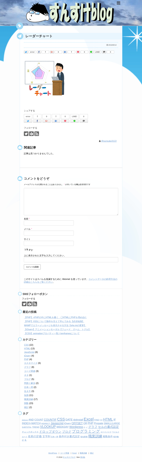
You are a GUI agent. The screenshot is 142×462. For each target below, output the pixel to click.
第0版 (82, 457)
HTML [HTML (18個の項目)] (108, 419)
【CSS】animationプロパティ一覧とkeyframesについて (52, 333)
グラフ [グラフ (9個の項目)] (92, 426)
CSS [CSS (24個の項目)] (61, 419)
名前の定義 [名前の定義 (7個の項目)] (35, 436)
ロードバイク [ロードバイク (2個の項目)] (106, 432)
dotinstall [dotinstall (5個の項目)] (78, 419)
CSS (26, 345)
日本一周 (28, 387)
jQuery (27, 356)
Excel (74, 453)
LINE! (97, 52)
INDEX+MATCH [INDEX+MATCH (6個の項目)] (31, 423)
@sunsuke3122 (108, 141)
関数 (26, 403)
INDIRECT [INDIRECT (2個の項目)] (45, 423)
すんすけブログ (69, 457)
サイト (27, 239)
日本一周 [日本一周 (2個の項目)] (54, 437)
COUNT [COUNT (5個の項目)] (38, 419)
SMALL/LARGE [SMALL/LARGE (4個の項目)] (112, 423)
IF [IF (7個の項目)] (114, 419)
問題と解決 (29, 383)
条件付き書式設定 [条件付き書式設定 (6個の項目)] (69, 436)
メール (28, 229)
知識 (26, 395)
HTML (27, 348)
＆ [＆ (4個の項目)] (25, 440)
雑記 (26, 407)
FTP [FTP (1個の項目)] (101, 420)
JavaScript (29, 352)
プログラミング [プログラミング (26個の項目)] (86, 431)
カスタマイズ (30, 363)
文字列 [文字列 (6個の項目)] (46, 436)
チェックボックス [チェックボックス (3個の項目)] (30, 432)
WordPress (52, 453)
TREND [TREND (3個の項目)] (35, 427)
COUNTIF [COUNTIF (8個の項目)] (50, 419)
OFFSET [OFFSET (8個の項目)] (77, 423)
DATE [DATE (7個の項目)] (69, 419)
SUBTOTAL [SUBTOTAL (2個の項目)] (26, 427)
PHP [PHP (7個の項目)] (90, 423)
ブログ (27, 379)
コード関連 (29, 371)
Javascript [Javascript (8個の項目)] (57, 423)
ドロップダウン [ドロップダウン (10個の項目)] (50, 431)
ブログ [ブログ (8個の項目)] (66, 431)
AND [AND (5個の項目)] (31, 419)
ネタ (26, 375)
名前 (27, 219)
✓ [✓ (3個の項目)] (87, 427)
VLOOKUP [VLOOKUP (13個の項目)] (48, 426)
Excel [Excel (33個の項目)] (89, 419)
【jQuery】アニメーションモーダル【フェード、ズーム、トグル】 (57, 329)
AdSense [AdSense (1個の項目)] (25, 420)
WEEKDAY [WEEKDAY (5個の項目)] (62, 427)
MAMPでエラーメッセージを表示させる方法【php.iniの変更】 (55, 325)
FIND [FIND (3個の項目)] (96, 420)
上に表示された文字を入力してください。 (45, 255)
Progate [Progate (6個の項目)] (98, 423)
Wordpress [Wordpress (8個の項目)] (76, 426)
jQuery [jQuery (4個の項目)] (67, 423)
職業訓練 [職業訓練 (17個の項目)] (95, 436)
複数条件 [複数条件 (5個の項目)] (108, 436)
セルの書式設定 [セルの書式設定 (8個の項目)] (108, 426)
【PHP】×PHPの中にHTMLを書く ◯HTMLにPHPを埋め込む (55, 317)
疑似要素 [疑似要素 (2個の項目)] (84, 437)
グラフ (27, 367)
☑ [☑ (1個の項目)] (84, 427)
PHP (26, 359)
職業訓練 (28, 399)
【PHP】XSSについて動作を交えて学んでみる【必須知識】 (54, 321)
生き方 (27, 391)
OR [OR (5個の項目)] (85, 423)
